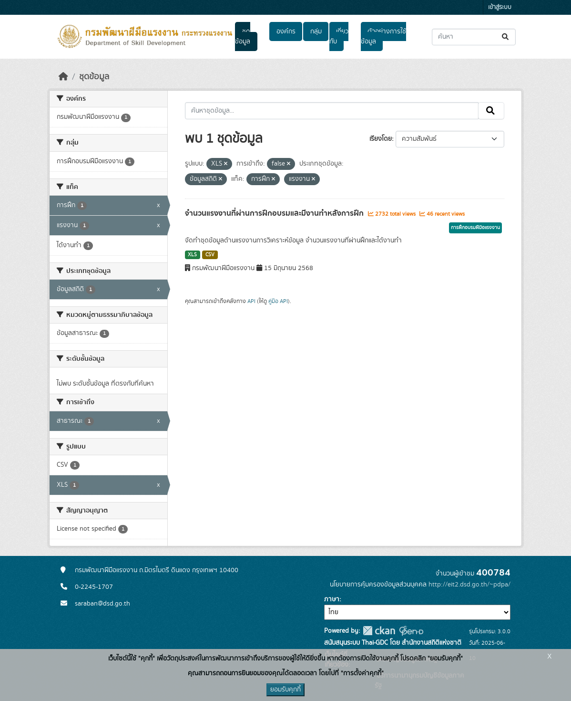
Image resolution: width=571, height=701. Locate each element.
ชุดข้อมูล (242, 36)
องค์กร (286, 31)
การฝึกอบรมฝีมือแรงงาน (475, 227)
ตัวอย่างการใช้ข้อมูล (383, 36)
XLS (192, 255)
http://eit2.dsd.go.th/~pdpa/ (469, 584)
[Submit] (506, 37)
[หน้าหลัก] (63, 77)
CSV (209, 255)
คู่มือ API (278, 301)
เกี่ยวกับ (338, 36)
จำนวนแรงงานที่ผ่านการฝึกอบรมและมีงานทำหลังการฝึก (275, 213)
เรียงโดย (380, 139)
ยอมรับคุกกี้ (285, 689)
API (251, 301)
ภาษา (331, 599)
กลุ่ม (316, 31)
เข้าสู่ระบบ (499, 7)
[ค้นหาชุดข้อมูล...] (474, 37)
